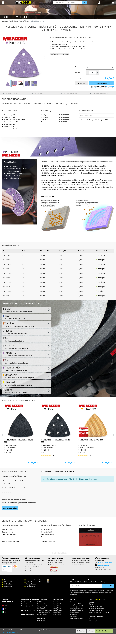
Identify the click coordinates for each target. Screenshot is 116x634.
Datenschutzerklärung (85, 592)
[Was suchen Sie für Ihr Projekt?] (67, 2)
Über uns (72, 602)
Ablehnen (91, 631)
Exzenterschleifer (42, 614)
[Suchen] (84, 2)
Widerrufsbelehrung (95, 612)
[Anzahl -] (87, 73)
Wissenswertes (93, 621)
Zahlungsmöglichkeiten (77, 604)
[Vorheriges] (3, 57)
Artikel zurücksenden (76, 608)
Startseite (5, 21)
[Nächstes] (44, 57)
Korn (76, 67)
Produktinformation (11, 93)
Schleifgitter (57, 606)
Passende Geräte (86, 110)
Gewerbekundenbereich (77, 618)
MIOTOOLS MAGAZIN (96, 617)
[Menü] (3, 2)
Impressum (92, 608)
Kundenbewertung (69, 93)
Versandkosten (110, 86)
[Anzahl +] (97, 73)
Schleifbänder (57, 604)
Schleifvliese (57, 612)
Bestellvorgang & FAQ (76, 606)
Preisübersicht (38, 93)
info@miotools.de (103, 565)
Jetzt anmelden (108, 586)
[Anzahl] (92, 73)
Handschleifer (41, 608)
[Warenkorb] (112, 2)
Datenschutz (106, 612)
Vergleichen (81, 83)
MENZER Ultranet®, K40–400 (90, 440)
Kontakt (91, 602)
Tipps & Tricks (93, 619)
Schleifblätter (57, 608)
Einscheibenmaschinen (44, 610)
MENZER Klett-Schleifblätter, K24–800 (19, 441)
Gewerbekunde (96, 88)
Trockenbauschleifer (43, 612)
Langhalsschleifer (26, 602)
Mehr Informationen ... (10, 632)
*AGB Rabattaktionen (95, 606)
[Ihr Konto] (99, 2)
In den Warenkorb (101, 83)
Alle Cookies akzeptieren (104, 631)
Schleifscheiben (58, 602)
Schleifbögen (57, 610)
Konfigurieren (81, 631)
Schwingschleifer (42, 606)
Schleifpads (57, 614)
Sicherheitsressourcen (99, 93)
